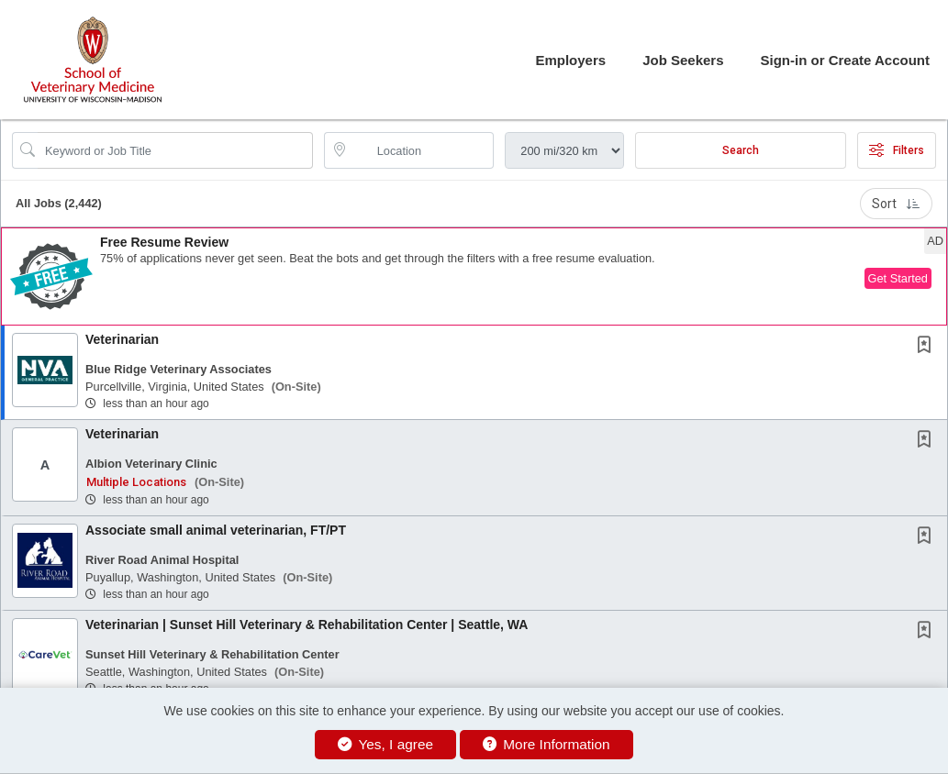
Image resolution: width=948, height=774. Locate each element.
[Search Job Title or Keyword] (175, 150)
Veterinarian (122, 339)
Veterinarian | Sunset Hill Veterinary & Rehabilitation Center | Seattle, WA (306, 624)
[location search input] (422, 150)
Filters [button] (896, 150)
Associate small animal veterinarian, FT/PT (215, 530)
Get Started (898, 278)
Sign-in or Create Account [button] (845, 60)
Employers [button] (570, 60)
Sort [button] (896, 203)
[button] (474, 276)
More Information (546, 744)
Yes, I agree (385, 744)
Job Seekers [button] (682, 60)
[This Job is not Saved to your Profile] (928, 346)
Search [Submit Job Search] (740, 150)
